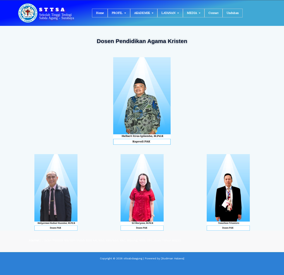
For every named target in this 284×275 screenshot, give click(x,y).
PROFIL (119, 13)
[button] (119, 13)
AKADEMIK (144, 13)
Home (100, 13)
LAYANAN (170, 13)
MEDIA (193, 13)
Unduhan (233, 13)
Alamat (34, 240)
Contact (213, 13)
